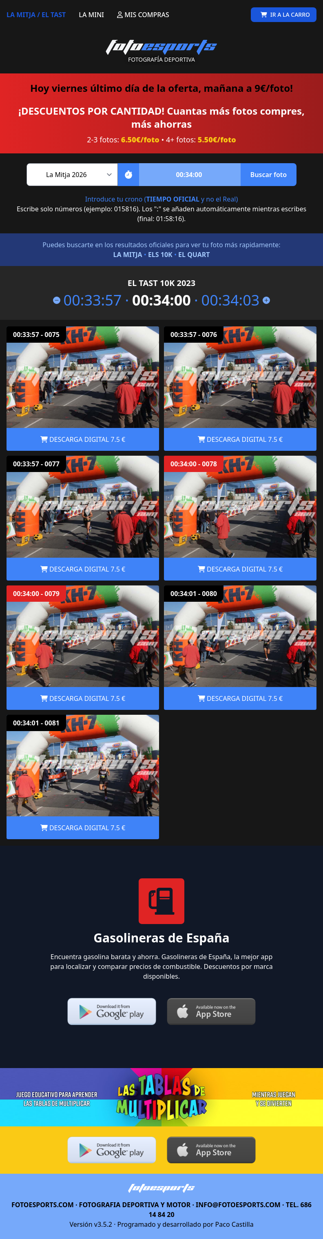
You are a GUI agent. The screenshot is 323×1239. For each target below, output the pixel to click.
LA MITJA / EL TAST (36, 14)
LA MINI (91, 14)
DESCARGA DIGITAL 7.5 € (82, 439)
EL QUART (194, 254)
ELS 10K (160, 254)
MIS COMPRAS (143, 14)
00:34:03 (235, 300)
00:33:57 (87, 300)
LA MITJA (127, 254)
